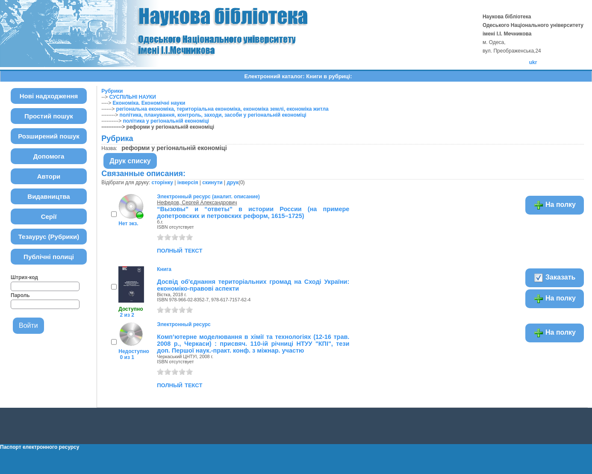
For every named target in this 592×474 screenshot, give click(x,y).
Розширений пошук (49, 136)
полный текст (179, 250)
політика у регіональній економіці (166, 121)
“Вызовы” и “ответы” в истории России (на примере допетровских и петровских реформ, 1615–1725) (253, 212)
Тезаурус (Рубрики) (49, 236)
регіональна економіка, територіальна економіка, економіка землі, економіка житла (222, 109)
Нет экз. (128, 224)
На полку (554, 205)
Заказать (554, 278)
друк (232, 182)
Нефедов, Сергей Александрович (197, 203)
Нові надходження (49, 96)
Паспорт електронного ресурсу (39, 447)
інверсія (187, 182)
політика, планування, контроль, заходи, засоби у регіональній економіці (213, 115)
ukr (533, 62)
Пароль (20, 295)
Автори (49, 176)
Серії (49, 216)
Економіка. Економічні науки (149, 103)
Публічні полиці (49, 256)
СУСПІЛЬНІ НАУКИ (132, 97)
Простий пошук (48, 116)
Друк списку (130, 161)
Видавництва (48, 196)
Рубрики (112, 91)
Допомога (49, 156)
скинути (212, 182)
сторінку (162, 182)
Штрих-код (24, 277)
